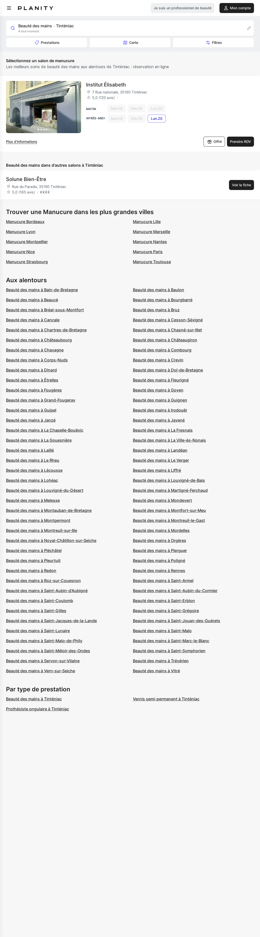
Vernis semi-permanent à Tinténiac (166, 698)
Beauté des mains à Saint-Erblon (164, 600)
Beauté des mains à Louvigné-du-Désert (44, 490)
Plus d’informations (21, 141)
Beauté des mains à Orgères (159, 540)
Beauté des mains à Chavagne (35, 349)
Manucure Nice (20, 251)
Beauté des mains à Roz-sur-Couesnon (43, 580)
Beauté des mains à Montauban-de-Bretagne (49, 510)
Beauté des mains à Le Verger (161, 460)
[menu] (9, 8)
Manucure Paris (148, 251)
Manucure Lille (147, 221)
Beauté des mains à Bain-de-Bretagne (42, 289)
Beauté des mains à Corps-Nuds (37, 359)
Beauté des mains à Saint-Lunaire (38, 630)
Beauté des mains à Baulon (158, 289)
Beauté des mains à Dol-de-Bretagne (168, 369)
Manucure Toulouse (152, 261)
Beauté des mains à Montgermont (38, 520)
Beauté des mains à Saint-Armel (163, 580)
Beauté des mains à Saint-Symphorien (169, 650)
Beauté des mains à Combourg (162, 349)
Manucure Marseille (151, 231)
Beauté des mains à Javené (159, 420)
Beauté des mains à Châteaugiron (165, 339)
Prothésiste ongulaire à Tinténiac (37, 708)
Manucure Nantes (150, 241)
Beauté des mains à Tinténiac (34, 698)
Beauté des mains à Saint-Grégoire (166, 610)
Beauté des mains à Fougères (34, 390)
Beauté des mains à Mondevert (162, 500)
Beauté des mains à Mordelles (161, 530)
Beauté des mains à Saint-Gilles (36, 610)
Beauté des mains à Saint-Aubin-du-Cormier (175, 590)
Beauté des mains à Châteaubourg (39, 339)
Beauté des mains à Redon (31, 570)
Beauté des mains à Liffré (157, 470)
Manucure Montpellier (27, 241)
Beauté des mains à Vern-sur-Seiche (40, 670)
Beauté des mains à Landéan (160, 450)
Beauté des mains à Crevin (158, 359)
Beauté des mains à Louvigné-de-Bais (169, 480)
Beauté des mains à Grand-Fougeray (40, 400)
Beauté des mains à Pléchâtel (34, 550)
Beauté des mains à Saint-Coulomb (39, 600)
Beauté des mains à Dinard (31, 369)
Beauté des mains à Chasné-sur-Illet (167, 329)
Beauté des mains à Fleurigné (161, 380)
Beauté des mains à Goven (158, 390)
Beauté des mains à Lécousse (34, 470)
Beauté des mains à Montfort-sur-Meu (169, 510)
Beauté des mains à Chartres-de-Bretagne (46, 329)
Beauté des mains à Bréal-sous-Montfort (45, 309)
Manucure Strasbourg (27, 261)
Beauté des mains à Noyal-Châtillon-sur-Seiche (51, 540)
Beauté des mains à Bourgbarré (162, 299)
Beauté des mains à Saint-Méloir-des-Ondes (48, 650)
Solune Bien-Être (26, 179)
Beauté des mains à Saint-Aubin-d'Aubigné (47, 590)
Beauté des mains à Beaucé (32, 299)
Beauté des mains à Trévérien (161, 660)
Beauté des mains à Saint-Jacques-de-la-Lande (51, 620)
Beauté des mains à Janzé (31, 420)
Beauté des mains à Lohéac (32, 480)
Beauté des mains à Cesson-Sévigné (168, 319)
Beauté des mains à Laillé (30, 450)
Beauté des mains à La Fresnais (163, 430)
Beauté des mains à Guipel (31, 410)
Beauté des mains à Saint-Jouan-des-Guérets (176, 620)
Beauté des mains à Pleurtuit (33, 560)
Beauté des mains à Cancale (33, 319)
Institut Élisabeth (106, 85)
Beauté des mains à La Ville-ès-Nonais (169, 440)
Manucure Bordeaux (25, 221)
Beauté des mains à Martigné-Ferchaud (170, 490)
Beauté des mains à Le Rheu (32, 460)
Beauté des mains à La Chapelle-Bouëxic (44, 430)
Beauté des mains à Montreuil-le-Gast (169, 520)
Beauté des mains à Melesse (33, 500)
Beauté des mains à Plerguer (160, 550)
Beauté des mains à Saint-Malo (162, 630)
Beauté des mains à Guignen (160, 400)
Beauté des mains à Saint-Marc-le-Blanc (171, 640)
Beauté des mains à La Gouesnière (39, 440)
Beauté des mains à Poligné (159, 560)
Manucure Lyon (21, 231)
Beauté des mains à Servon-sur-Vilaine (43, 660)
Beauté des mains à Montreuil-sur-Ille (41, 530)
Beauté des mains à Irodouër (160, 410)
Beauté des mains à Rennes (159, 570)
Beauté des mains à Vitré (156, 670)
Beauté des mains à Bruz (156, 309)
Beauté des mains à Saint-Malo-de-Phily (44, 640)
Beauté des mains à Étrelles (32, 380)
